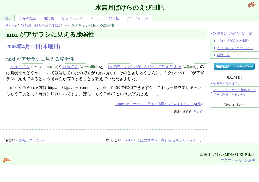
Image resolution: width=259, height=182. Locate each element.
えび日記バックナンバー (235, 48)
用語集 (49, 18)
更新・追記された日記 (233, 40)
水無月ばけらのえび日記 (40, 25)
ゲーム (96, 18)
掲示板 (114, 18)
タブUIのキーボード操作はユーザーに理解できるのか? (234, 92)
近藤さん (70, 66)
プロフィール (137, 18)
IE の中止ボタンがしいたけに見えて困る (144, 66)
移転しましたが (31, 140)
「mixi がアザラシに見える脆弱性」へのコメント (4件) (158, 104)
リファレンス (72, 18)
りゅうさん (20, 66)
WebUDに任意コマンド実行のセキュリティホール (164, 140)
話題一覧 (223, 55)
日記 (7, 18)
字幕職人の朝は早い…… (230, 83)
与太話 (198, 111)
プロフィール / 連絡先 (238, 160)
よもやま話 (27, 18)
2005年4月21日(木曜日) (33, 46)
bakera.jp (10, 25)
